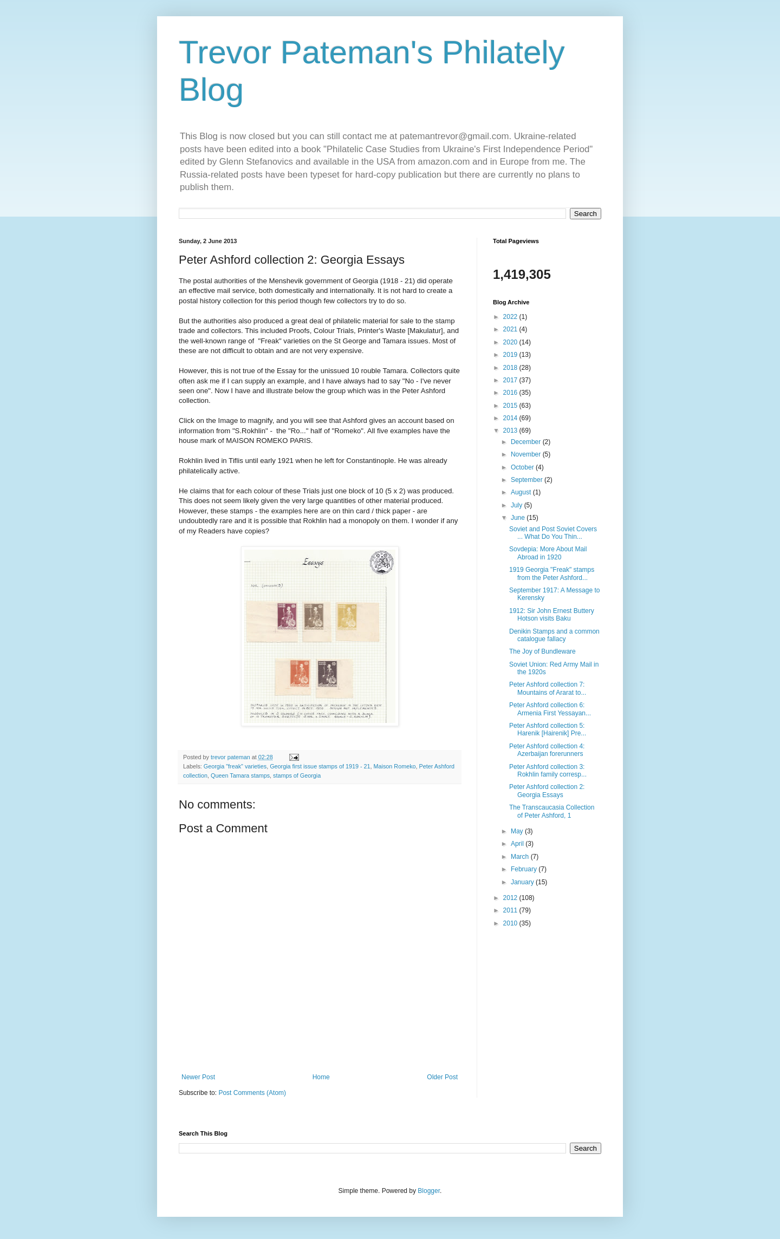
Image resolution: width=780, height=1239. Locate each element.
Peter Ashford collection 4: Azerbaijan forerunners (546, 750)
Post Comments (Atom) (252, 1093)
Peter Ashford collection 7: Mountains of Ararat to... (547, 688)
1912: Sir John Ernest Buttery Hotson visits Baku (551, 614)
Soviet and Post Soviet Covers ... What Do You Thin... (553, 532)
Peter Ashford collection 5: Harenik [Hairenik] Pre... (547, 729)
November (527, 454)
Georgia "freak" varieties (235, 766)
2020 (511, 342)
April (518, 843)
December (527, 442)
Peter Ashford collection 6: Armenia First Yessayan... (550, 708)
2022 (511, 317)
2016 (511, 392)
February (524, 869)
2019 (511, 354)
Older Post (442, 1077)
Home (321, 1077)
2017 (511, 380)
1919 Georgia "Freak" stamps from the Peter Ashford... (551, 573)
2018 (511, 367)
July (517, 505)
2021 (511, 329)
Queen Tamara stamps (240, 775)
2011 (511, 910)
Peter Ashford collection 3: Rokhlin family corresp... (548, 770)
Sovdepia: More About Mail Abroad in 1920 (548, 552)
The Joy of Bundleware (542, 651)
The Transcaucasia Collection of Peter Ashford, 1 (551, 811)
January (523, 882)
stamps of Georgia (297, 775)
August (522, 492)
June (518, 517)
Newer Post (198, 1077)
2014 (511, 418)
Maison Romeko (395, 766)
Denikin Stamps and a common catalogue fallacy (554, 635)
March (521, 856)
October (523, 467)
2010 (511, 923)
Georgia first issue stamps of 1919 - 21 (320, 766)
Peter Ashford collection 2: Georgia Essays (546, 790)
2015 (511, 405)
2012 (511, 898)
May (518, 831)
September (527, 480)
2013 (511, 430)
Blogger (429, 1191)
